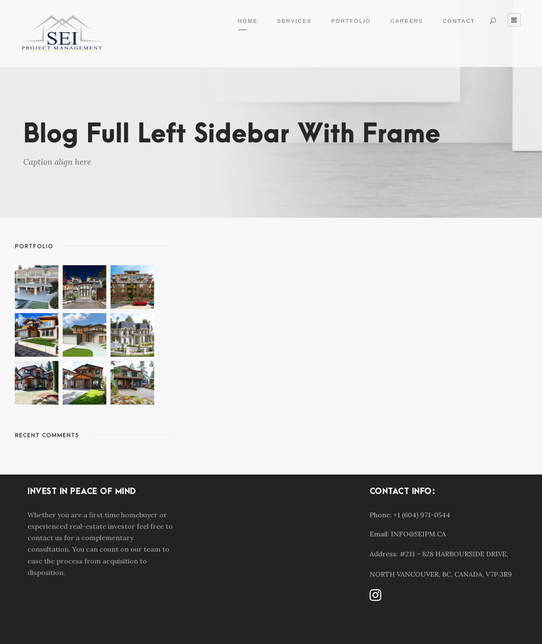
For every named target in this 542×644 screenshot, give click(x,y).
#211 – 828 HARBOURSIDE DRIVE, (454, 554)
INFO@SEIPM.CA (418, 534)
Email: (379, 534)
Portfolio (351, 21)
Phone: (381, 515)
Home (247, 21)
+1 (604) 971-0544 (421, 515)
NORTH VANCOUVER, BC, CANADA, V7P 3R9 (441, 574)
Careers (406, 21)
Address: (384, 554)
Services (294, 21)
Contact (458, 21)
